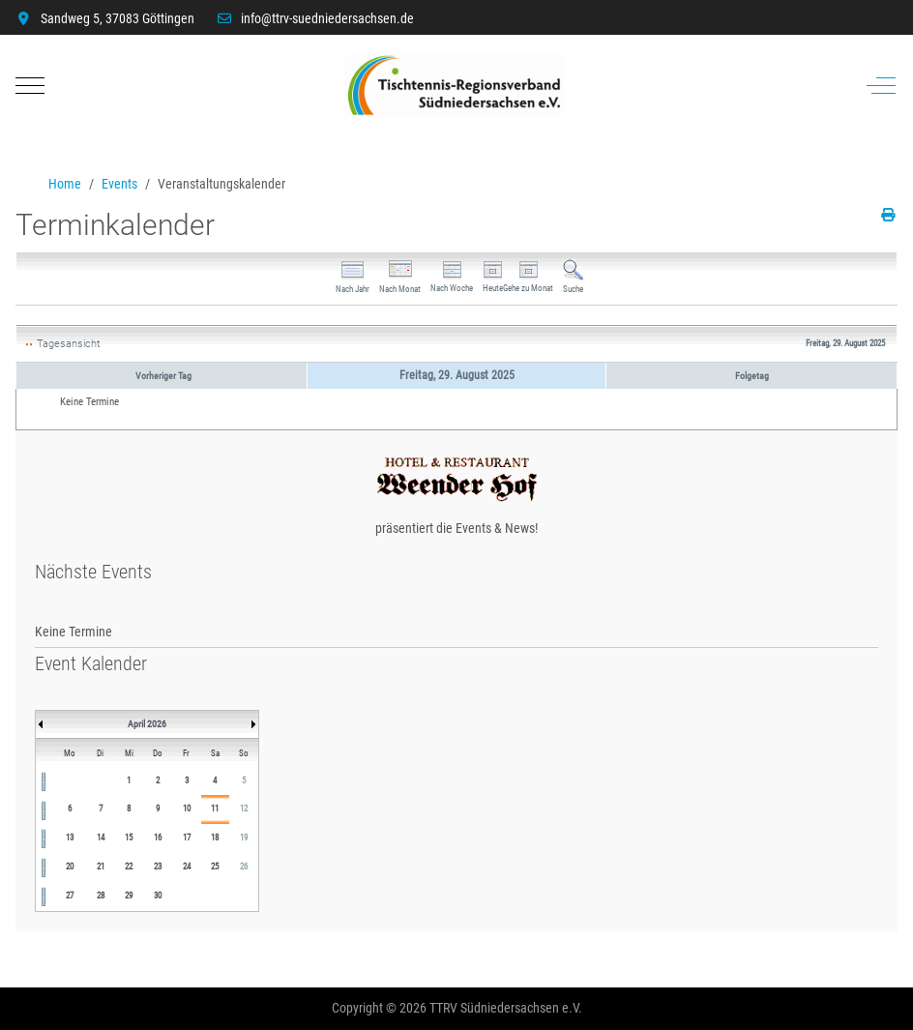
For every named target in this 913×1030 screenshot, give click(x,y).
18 (215, 837)
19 (244, 837)
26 (244, 866)
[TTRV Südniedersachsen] (454, 85)
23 (158, 866)
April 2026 (147, 724)
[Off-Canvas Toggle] (881, 85)
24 (187, 866)
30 (158, 895)
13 (70, 837)
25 (215, 866)
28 (100, 895)
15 (129, 837)
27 (70, 895)
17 (187, 837)
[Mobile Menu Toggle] (29, 85)
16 (158, 837)
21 (100, 866)
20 (70, 866)
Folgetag (752, 375)
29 (129, 895)
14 (100, 837)
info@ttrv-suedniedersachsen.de (327, 18)
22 (129, 866)
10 (187, 808)
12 (244, 808)
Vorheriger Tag (163, 375)
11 (215, 808)
